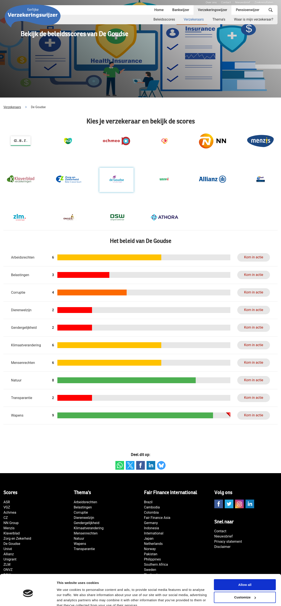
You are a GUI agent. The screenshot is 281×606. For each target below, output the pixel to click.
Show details (67, 597)
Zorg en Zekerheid (17, 538)
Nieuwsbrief (242, 2)
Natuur (79, 538)
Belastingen (83, 507)
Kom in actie (253, 257)
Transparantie (84, 549)
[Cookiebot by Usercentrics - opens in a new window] (28, 597)
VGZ (6, 507)
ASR (6, 502)
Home (159, 10)
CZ (5, 518)
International (153, 533)
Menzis (9, 528)
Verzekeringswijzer (212, 10)
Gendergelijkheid (86, 523)
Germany (151, 523)
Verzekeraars (194, 19)
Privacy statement (228, 541)
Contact (226, 2)
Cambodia (152, 507)
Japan (148, 538)
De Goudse (11, 544)
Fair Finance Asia (157, 518)
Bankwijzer (180, 10)
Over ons (211, 2)
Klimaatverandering (89, 528)
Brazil (148, 502)
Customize (245, 578)
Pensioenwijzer (247, 10)
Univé (7, 549)
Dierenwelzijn (84, 518)
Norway (150, 549)
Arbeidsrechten (85, 502)
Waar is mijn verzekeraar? (253, 19)
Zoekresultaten (264, 2)
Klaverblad (11, 533)
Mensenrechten (86, 533)
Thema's (218, 19)
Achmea (9, 512)
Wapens (80, 544)
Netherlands (153, 544)
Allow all (245, 565)
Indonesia (151, 528)
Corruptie (81, 512)
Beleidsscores (164, 19)
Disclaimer (222, 547)
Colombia (151, 512)
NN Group (11, 523)
